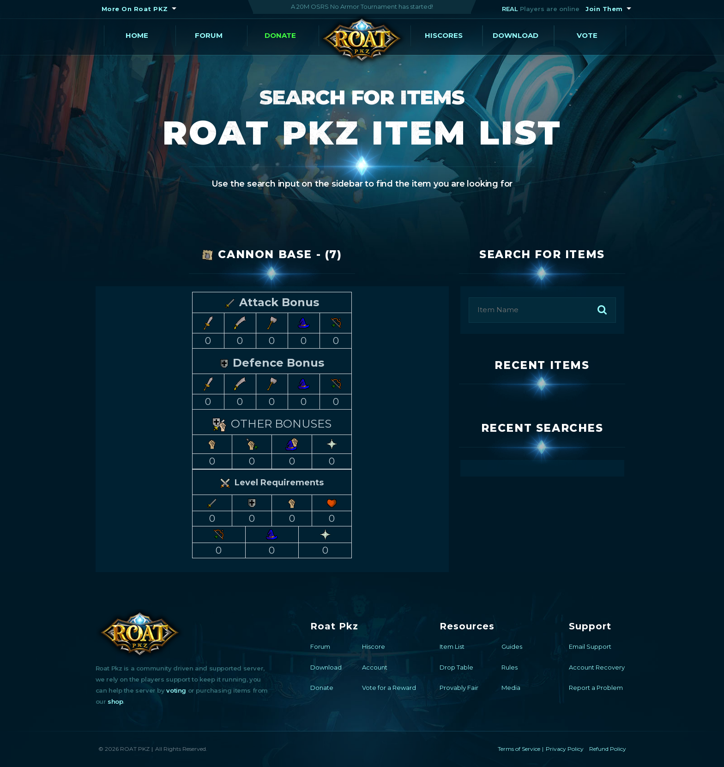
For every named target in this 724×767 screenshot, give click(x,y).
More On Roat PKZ (135, 8)
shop (115, 701)
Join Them (604, 8)
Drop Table (456, 667)
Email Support (590, 646)
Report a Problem (596, 687)
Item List (452, 646)
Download (515, 35)
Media (510, 687)
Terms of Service (519, 748)
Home (137, 35)
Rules (509, 667)
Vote (587, 35)
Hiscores (444, 35)
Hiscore (373, 646)
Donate (280, 35)
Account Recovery (597, 667)
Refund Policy (607, 748)
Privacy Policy (565, 748)
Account (374, 667)
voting (176, 690)
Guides (511, 646)
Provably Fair (459, 687)
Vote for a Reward (389, 687)
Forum (209, 35)
